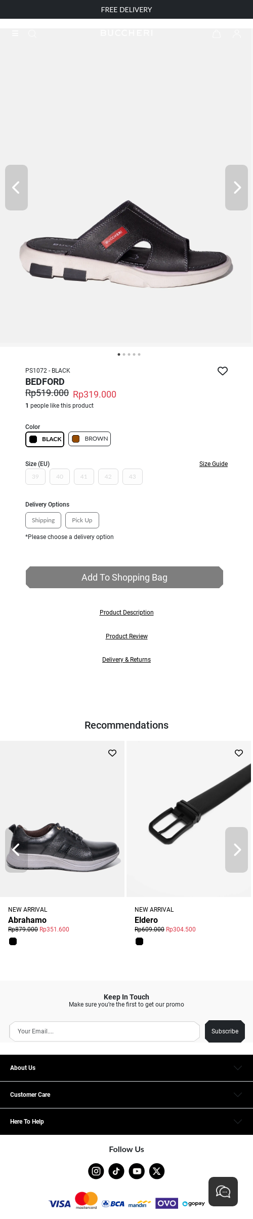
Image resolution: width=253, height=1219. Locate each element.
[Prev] (16, 187)
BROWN (89, 439)
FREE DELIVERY (126, 9)
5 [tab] (139, 354)
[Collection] (18, 33)
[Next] (236, 187)
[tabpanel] (126, 187)
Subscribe (225, 1031)
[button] (126, 612)
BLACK (44, 439)
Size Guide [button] (213, 464)
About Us (22, 1067)
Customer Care (30, 1094)
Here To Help (27, 1121)
